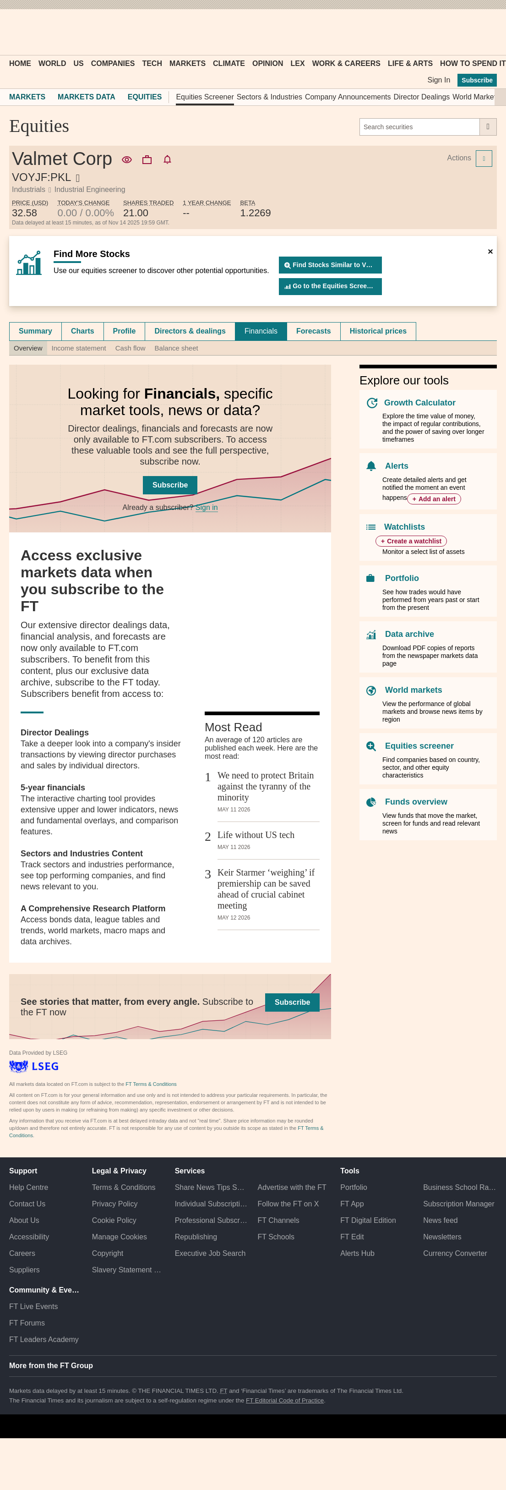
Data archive (409, 634)
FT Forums (27, 1323)
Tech (152, 63)
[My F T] (485, 32)
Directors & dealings (190, 331)
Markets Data (86, 97)
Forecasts (313, 331)
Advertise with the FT (291, 1187)
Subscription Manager (459, 1204)
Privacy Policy (115, 1204)
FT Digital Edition (368, 1220)
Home (20, 63)
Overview (28, 348)
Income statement (79, 348)
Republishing (196, 1237)
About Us (24, 1220)
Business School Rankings (460, 1187)
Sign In (438, 80)
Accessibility (29, 1237)
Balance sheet (176, 348)
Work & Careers (346, 63)
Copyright (107, 1253)
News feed (440, 1220)
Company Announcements (348, 97)
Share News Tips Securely (212, 1187)
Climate (229, 63)
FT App (352, 1204)
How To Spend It (473, 63)
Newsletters (442, 1237)
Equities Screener (205, 97)
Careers (22, 1253)
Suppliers (24, 1270)
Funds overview (416, 801)
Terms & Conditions (124, 1187)
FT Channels (278, 1220)
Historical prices (378, 331)
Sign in (207, 507)
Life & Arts (410, 63)
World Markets (476, 97)
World (52, 63)
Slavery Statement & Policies (129, 1270)
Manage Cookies (119, 1237)
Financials (261, 331)
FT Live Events (33, 1306)
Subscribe (477, 80)
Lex (298, 63)
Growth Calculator (420, 402)
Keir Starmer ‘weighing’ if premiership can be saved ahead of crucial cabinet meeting (266, 888)
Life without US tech (256, 835)
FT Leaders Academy (44, 1339)
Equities (145, 97)
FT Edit (352, 1237)
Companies (113, 63)
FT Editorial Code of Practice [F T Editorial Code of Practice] (285, 1400)
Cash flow (130, 348)
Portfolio (402, 578)
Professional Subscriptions (212, 1220)
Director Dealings (422, 97)
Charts (82, 331)
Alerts (396, 466)
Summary (35, 331)
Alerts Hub (357, 1253)
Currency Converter (455, 1253)
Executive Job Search (210, 1253)
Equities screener (419, 745)
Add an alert (437, 499)
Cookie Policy (114, 1220)
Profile (124, 331)
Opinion (267, 63)
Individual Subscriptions (212, 1204)
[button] (14, 32)
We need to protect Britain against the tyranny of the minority (266, 786)
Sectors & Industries (269, 97)
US (78, 63)
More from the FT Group (51, 1365)
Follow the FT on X (288, 1204)
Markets (187, 63)
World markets (413, 690)
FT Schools (275, 1237)
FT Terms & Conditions (150, 1084)
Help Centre (28, 1187)
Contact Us (27, 1204)
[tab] (35, 331)
